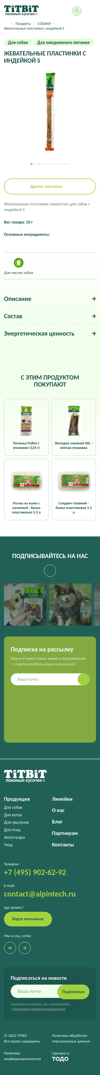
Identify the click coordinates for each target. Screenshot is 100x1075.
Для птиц (12, 829)
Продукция (17, 799)
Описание (17, 299)
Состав (13, 316)
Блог (57, 821)
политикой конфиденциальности (39, 1009)
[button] (31, 164)
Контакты (63, 844)
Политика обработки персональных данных (71, 1038)
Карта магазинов (28, 918)
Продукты (23, 23)
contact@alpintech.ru (40, 894)
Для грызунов (16, 822)
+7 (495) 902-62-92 (35, 872)
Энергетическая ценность (39, 333)
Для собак (13, 807)
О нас (58, 810)
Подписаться (73, 991)
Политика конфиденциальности (22, 1056)
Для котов (13, 814)
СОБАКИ (44, 23)
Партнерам (65, 833)
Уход (8, 844)
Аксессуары (14, 837)
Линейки (62, 799)
